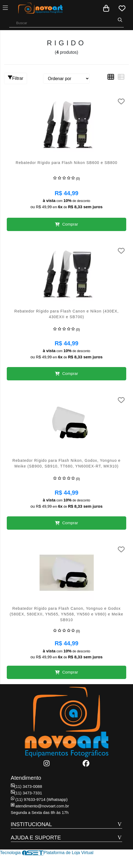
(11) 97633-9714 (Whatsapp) (39, 799)
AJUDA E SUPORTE (36, 838)
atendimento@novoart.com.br (40, 806)
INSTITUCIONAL (31, 824)
